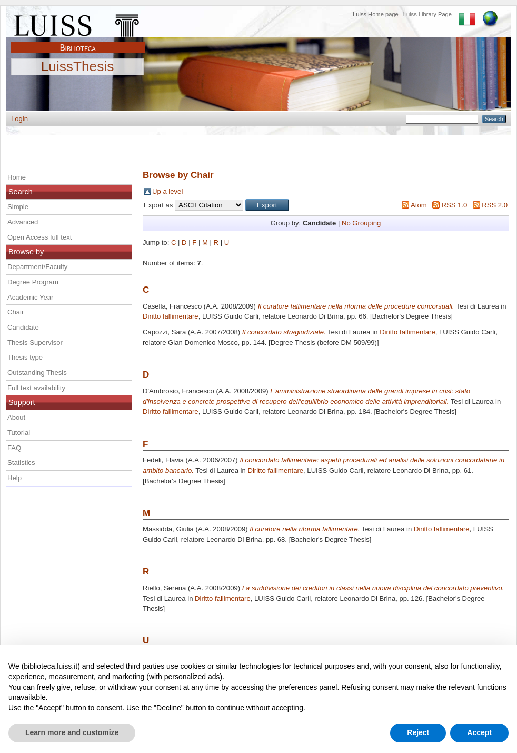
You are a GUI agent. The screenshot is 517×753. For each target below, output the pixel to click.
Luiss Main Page (78, 23)
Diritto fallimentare (170, 316)
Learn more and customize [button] (71, 732)
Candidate (23, 327)
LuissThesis (77, 67)
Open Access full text (39, 237)
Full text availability (36, 388)
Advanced (22, 222)
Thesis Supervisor (35, 342)
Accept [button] (479, 732)
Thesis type (25, 357)
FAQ (14, 448)
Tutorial (18, 433)
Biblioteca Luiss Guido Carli (78, 41)
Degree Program (32, 282)
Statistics (21, 463)
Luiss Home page (376, 14)
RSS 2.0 (495, 205)
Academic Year (30, 297)
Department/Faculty (37, 267)
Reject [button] (418, 732)
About (16, 417)
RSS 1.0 (454, 205)
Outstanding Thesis (37, 372)
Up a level (167, 191)
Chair (15, 312)
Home (16, 177)
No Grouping (361, 223)
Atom (419, 205)
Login (19, 119)
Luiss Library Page (427, 14)
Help (14, 478)
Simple (17, 207)
